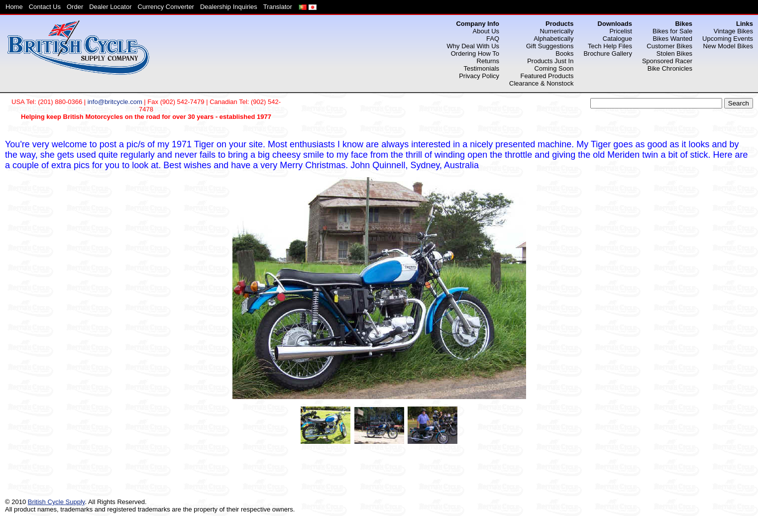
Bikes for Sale (672, 31)
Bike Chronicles (670, 68)
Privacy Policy (479, 76)
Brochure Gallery (607, 53)
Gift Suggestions (549, 46)
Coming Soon (554, 68)
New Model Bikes (728, 46)
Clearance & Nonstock (541, 83)
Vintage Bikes (733, 31)
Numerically (556, 31)
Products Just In (550, 61)
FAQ (492, 38)
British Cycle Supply (56, 502)
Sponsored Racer (667, 61)
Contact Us (45, 6)
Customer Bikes (669, 46)
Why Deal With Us (473, 46)
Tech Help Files (610, 46)
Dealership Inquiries (228, 6)
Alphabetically (553, 38)
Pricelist (620, 31)
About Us (486, 31)
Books (564, 53)
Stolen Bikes (674, 53)
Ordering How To (475, 53)
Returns (488, 61)
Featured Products (546, 76)
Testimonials (482, 68)
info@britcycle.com (115, 101)
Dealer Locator (110, 6)
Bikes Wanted (672, 38)
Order (75, 6)
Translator (277, 6)
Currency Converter (166, 6)
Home (14, 6)
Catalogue (617, 38)
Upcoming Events (727, 38)
